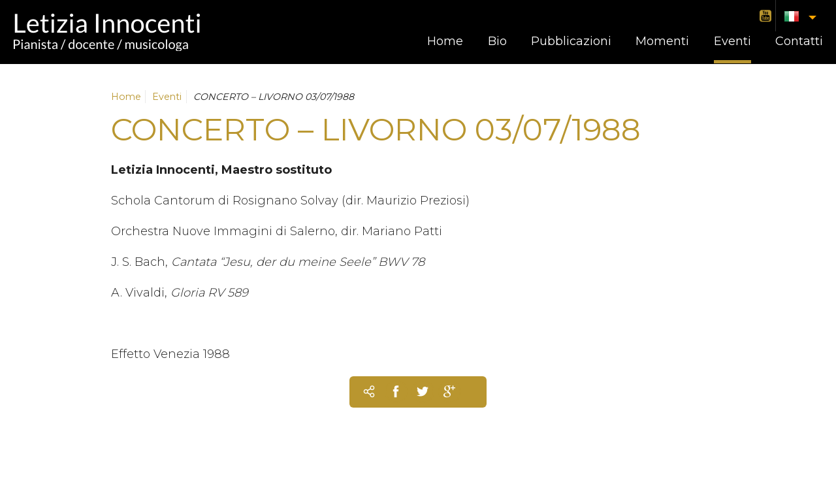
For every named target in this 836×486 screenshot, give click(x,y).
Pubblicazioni (571, 41)
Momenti (662, 41)
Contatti (799, 41)
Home (445, 41)
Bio (497, 41)
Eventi (732, 41)
